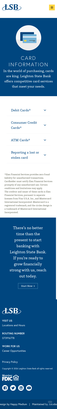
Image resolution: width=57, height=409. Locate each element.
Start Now (28, 286)
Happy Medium (18, 404)
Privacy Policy (10, 362)
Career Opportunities (14, 350)
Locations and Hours (13, 325)
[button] (52, 7)
